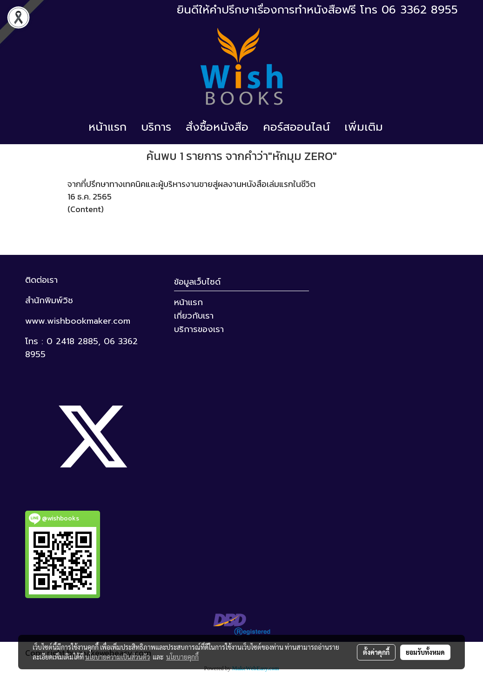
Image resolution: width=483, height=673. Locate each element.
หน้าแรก (107, 127)
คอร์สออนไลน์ (296, 127)
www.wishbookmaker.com (77, 320)
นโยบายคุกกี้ (182, 657)
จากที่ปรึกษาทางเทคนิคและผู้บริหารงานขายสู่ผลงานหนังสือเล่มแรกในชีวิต (191, 184)
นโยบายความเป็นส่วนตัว (117, 657)
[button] (398, 127)
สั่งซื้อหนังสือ (217, 127)
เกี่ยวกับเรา (194, 315)
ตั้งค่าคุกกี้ (376, 652)
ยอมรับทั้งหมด (425, 652)
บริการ (156, 127)
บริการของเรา (199, 329)
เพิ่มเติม (363, 127)
